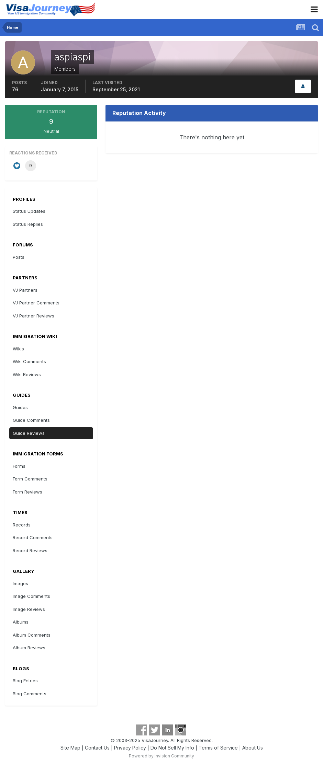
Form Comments (30, 478)
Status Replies (28, 224)
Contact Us (97, 748)
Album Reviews (29, 647)
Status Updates (29, 211)
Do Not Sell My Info (172, 748)
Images (20, 583)
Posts (18, 257)
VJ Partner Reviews (33, 315)
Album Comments (32, 635)
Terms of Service (218, 748)
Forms (19, 466)
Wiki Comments (29, 361)
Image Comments (31, 596)
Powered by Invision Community (161, 755)
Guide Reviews (29, 433)
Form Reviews (27, 492)
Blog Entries (25, 680)
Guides (20, 407)
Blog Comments (29, 693)
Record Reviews (30, 550)
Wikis (18, 348)
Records (22, 524)
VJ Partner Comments (36, 302)
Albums (21, 622)
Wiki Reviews (27, 374)
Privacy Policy (130, 748)
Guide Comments (31, 420)
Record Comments (33, 537)
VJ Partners (25, 290)
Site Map (70, 748)
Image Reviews (29, 609)
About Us (252, 748)
